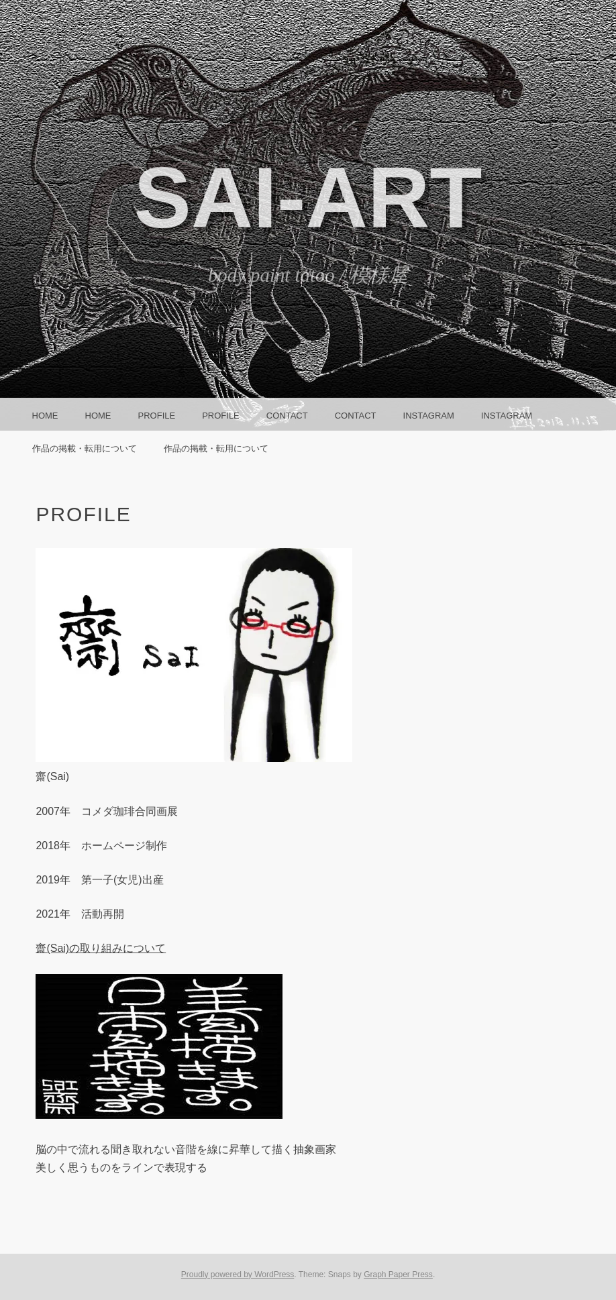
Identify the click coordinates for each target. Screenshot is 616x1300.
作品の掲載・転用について (84, 448)
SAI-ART (308, 198)
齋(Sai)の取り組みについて (101, 948)
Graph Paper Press (398, 1274)
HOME (45, 416)
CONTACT (287, 416)
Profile (157, 416)
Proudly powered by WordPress (238, 1274)
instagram (428, 416)
